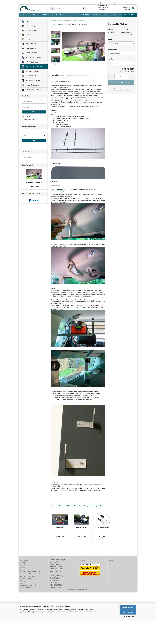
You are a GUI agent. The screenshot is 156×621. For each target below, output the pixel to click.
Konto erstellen (26, 118)
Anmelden (34, 114)
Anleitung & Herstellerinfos (78, 77)
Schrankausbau (50, 15)
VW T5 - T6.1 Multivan (32, 69)
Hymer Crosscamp (30, 87)
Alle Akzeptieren (127, 607)
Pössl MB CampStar (31, 83)
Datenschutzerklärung (47, 613)
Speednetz (59, 529)
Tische (71, 15)
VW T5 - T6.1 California (32, 59)
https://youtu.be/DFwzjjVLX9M (59, 193)
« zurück (54, 26)
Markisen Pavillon (81, 529)
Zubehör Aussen (99, 15)
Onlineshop (71, 591)
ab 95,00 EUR (34, 189)
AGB (21, 571)
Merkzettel (129, 3)
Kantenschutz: (112, 51)
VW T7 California (30, 64)
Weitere (112, 15)
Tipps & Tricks (130, 15)
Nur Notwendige (127, 612)
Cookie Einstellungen (26, 589)
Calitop (23, 15)
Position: (110, 61)
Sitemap (22, 583)
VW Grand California (31, 73)
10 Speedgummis (103, 529)
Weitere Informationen (128, 617)
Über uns (22, 569)
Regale (63, 15)
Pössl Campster (29, 78)
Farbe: (110, 41)
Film (58, 191)
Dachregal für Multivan (34, 185)
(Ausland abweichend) (126, 36)
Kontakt (22, 567)
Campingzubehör (30, 55)
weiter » (60, 26)
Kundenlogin (118, 3)
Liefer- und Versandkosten (27, 578)
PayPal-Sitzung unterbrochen (28, 587)
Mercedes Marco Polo (31, 92)
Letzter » (67, 26)
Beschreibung (58, 77)
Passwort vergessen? (28, 121)
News (102, 3)
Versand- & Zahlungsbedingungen (30, 574)
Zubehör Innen (83, 15)
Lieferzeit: (111, 34)
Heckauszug (35, 15)
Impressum (23, 564)
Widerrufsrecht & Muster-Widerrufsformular (32, 576)
